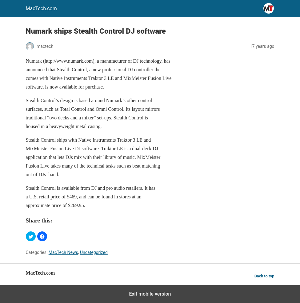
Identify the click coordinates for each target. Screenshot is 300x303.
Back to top (264, 276)
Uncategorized (94, 252)
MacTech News (63, 252)
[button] (31, 236)
